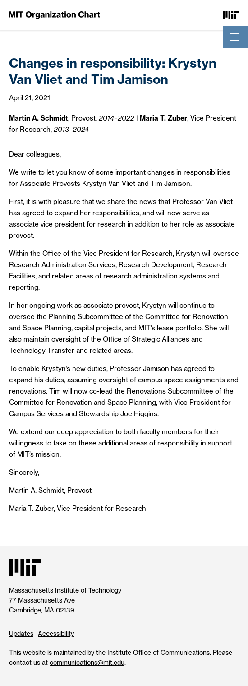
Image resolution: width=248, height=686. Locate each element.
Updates (21, 633)
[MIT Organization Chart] (54, 14)
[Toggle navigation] (234, 37)
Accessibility (56, 633)
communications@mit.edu (87, 662)
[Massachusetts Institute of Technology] (231, 14)
